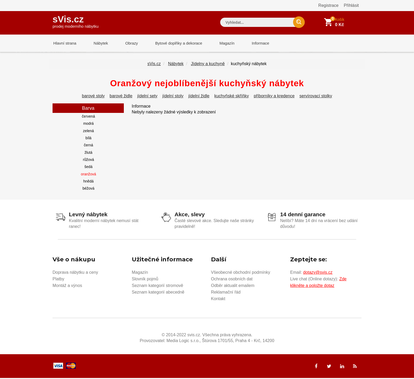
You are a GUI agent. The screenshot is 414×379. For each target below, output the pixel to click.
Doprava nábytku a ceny (75, 273)
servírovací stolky (315, 97)
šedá (88, 168)
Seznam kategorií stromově (157, 286)
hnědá (88, 182)
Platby (58, 280)
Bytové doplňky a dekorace (174, 43)
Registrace (328, 5)
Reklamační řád (226, 293)
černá (88, 146)
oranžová (88, 175)
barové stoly (93, 97)
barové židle (121, 97)
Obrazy (128, 43)
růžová (88, 161)
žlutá (88, 153)
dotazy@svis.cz (317, 273)
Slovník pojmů (145, 280)
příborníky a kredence (274, 97)
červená (88, 117)
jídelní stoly (173, 97)
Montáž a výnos (67, 286)
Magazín (221, 43)
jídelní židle (198, 97)
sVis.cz (75, 21)
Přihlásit (351, 5)
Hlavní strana (64, 43)
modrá (88, 124)
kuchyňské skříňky (231, 97)
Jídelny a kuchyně (208, 65)
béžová (88, 189)
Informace (254, 43)
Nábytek (99, 43)
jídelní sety (147, 97)
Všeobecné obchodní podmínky (240, 273)
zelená (88, 132)
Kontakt (218, 300)
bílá (89, 139)
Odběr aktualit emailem (233, 286)
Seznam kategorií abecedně (158, 293)
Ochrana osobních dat (231, 280)
